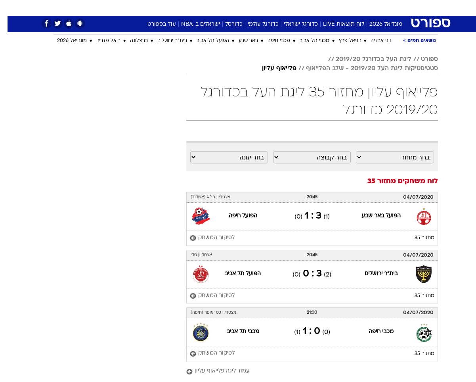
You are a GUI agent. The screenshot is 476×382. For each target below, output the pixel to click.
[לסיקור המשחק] (204, 238)
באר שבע (240, 40)
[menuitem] (374, 8)
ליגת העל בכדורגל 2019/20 (366, 59)
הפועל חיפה (235, 216)
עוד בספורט (154, 24)
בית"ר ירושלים (165, 40)
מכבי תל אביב (307, 40)
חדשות (378, 8)
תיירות (206, 8)
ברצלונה (131, 40)
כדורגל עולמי (255, 24)
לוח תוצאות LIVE (336, 24)
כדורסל (226, 24)
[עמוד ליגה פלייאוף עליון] (304, 371)
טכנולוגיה (177, 8)
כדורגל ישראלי (293, 24)
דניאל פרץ (342, 40)
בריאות (233, 8)
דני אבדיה (373, 40)
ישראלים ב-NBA (193, 24)
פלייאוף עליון (271, 68)
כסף (278, 8)
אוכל (258, 8)
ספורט (352, 8)
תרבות (325, 8)
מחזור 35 (417, 238)
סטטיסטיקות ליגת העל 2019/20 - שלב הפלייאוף (364, 68)
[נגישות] (11, 8)
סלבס (301, 8)
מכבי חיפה (271, 40)
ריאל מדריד (101, 40)
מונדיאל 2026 (378, 24)
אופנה (147, 8)
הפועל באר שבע (373, 216)
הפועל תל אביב (205, 40)
